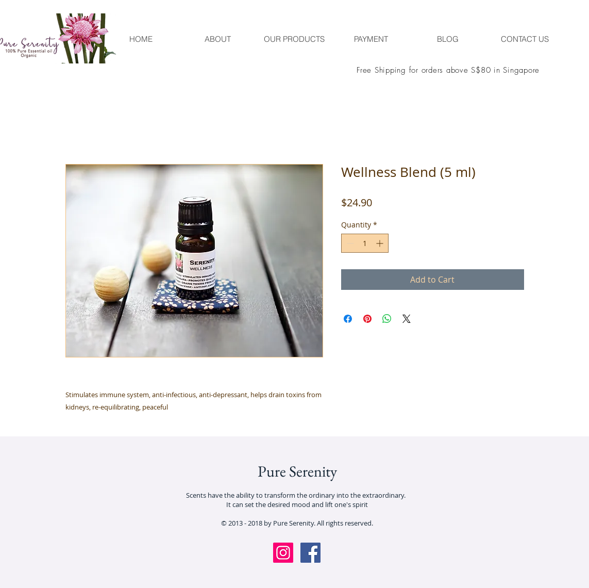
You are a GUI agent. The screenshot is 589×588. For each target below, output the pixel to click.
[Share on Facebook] (348, 319)
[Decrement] (349, 243)
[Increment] (380, 243)
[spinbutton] (365, 243)
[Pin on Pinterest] (367, 319)
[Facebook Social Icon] (310, 553)
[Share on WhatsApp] (387, 319)
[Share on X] (406, 319)
